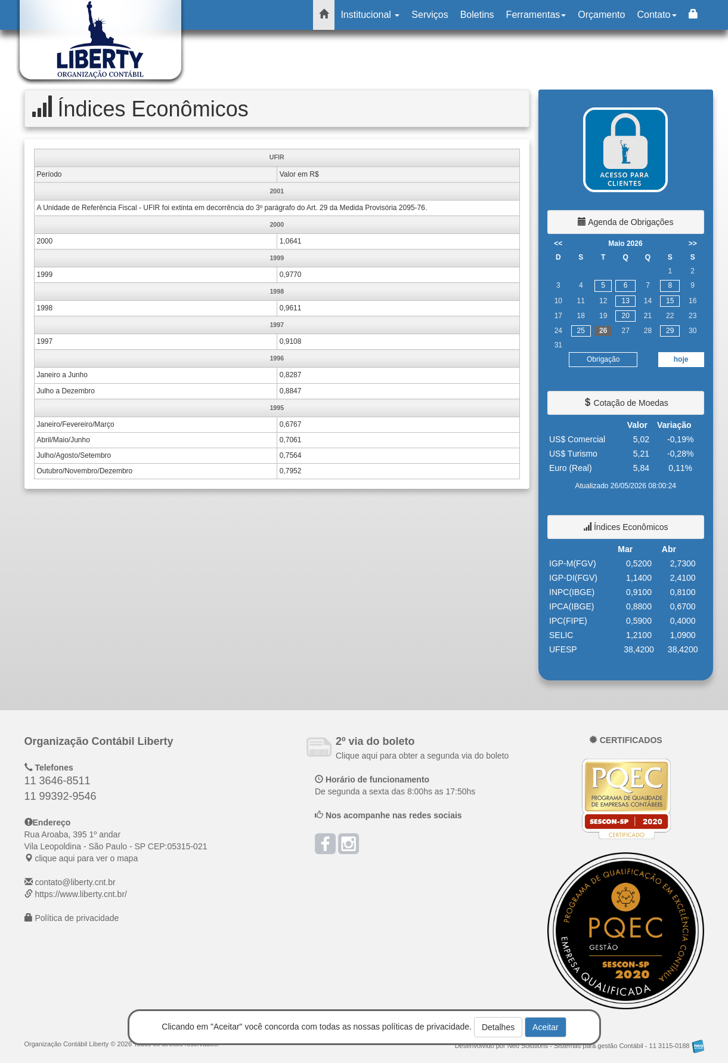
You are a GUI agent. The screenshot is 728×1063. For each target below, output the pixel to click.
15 (670, 301)
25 (581, 330)
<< (558, 243)
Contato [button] (656, 15)
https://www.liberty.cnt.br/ (81, 894)
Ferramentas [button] (536, 15)
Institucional (369, 15)
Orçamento (601, 15)
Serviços (429, 15)
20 (625, 316)
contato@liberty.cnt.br (75, 882)
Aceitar (545, 1027)
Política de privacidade (77, 918)
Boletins (477, 15)
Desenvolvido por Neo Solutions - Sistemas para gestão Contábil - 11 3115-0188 (579, 1045)
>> (693, 243)
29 (670, 330)
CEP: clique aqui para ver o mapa (115, 846)
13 (625, 301)
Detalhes (498, 1027)
